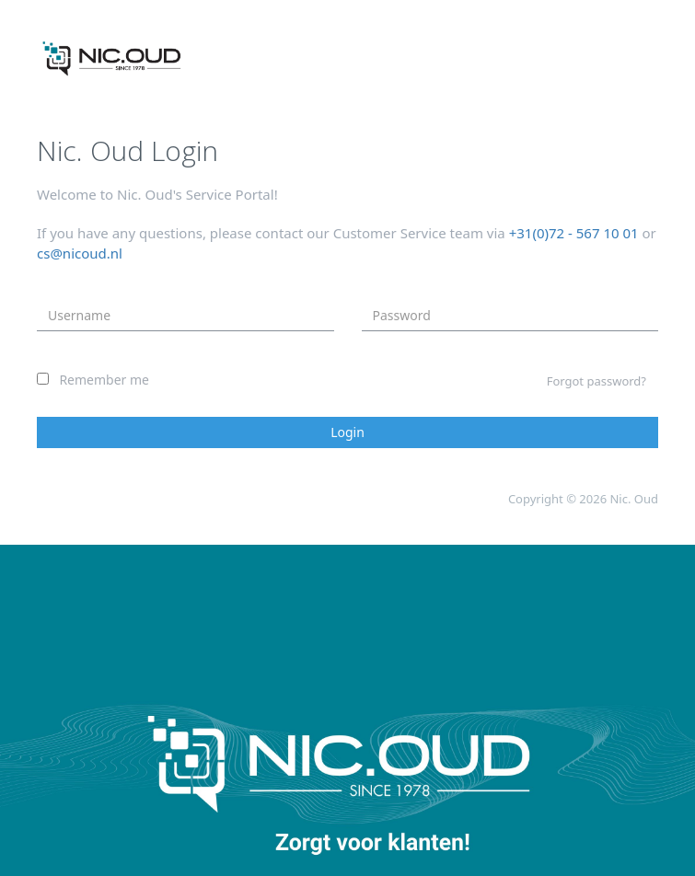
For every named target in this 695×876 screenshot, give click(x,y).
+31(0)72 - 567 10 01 (574, 233)
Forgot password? (596, 381)
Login (347, 432)
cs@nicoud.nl (79, 253)
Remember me (104, 379)
